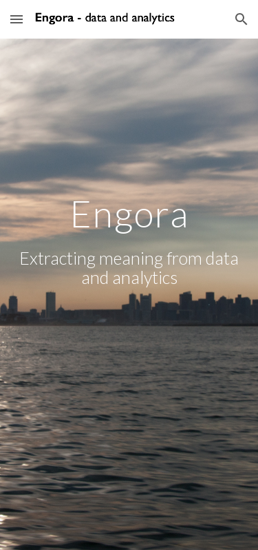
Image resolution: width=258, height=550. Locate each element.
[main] (129, 294)
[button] (16, 19)
